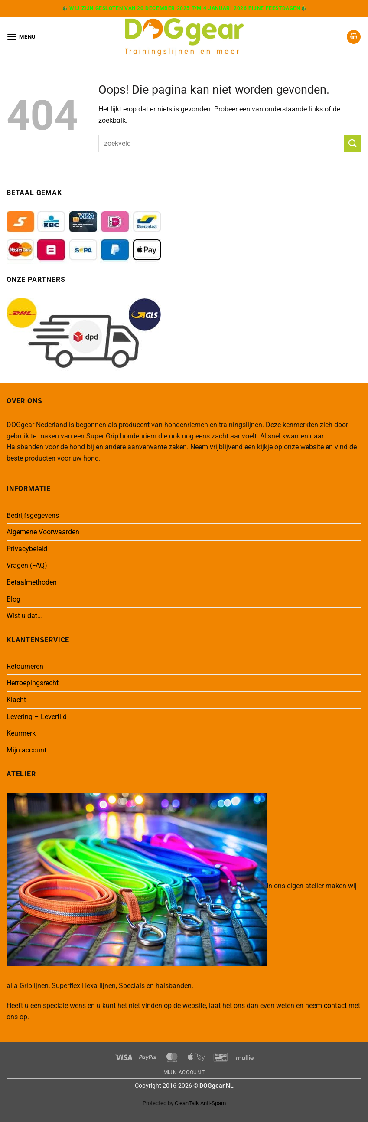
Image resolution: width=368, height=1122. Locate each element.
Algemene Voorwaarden (43, 532)
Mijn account (26, 750)
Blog (13, 599)
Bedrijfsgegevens (33, 515)
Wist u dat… (24, 616)
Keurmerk (21, 733)
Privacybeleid (27, 549)
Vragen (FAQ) (27, 565)
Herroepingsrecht (33, 683)
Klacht (16, 700)
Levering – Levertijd (37, 717)
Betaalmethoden (32, 582)
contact (335, 1005)
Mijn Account (184, 1073)
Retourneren (25, 666)
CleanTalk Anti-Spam (200, 1103)
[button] (21, 36)
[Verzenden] (352, 143)
